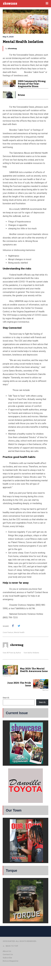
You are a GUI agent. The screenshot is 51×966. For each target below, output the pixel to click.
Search (6, 698)
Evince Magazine (10, 961)
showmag (12, 48)
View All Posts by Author (12, 653)
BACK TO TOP (10, 946)
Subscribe (7, 958)
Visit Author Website (31, 653)
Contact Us (8, 954)
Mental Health (19, 632)
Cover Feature (8, 632)
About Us (7, 951)
